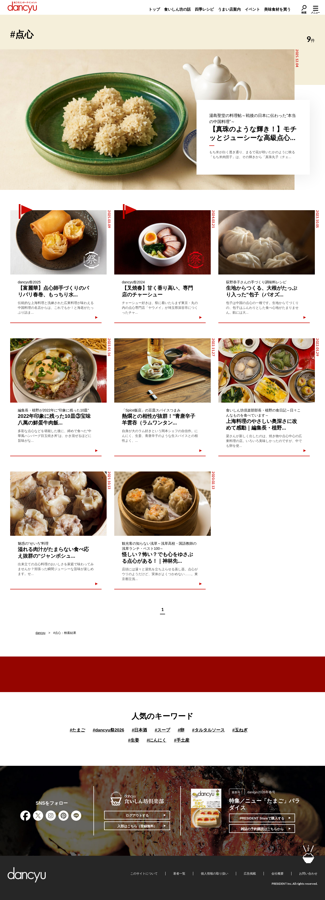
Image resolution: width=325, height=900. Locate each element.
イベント (252, 9)
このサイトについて (144, 873)
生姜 (133, 740)
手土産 (181, 740)
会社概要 (277, 873)
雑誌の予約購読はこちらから (262, 829)
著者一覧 (179, 873)
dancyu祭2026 (108, 730)
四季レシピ (204, 9)
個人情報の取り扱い (214, 873)
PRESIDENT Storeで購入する (262, 818)
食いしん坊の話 (177, 9)
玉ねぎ (240, 730)
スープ (162, 730)
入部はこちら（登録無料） (137, 826)
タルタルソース (208, 730)
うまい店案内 (229, 9)
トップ (154, 9)
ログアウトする (137, 815)
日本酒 (139, 730)
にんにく (156, 740)
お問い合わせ (308, 873)
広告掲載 (250, 873)
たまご (77, 730)
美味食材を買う (277, 9)
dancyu (40, 633)
